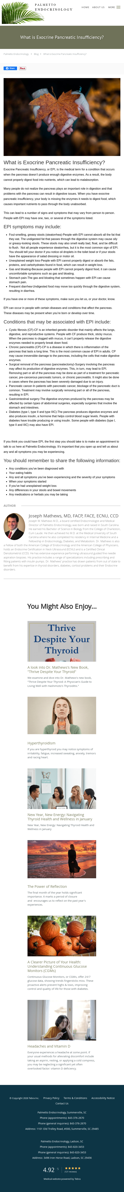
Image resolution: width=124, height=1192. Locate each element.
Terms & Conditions (75, 1098)
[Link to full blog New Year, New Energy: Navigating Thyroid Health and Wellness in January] (61, 795)
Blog (36, 54)
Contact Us (62, 1103)
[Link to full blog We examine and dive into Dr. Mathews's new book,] (61, 648)
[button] (118, 7)
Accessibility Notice (103, 1098)
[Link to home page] (51, 13)
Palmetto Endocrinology (16, 54)
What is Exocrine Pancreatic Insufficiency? (64, 54)
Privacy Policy (51, 1098)
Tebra (78, 1178)
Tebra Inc (33, 1098)
